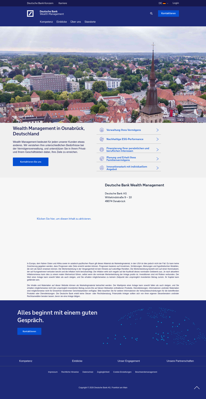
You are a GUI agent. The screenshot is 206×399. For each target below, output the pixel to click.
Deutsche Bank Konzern (40, 3)
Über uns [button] (81, 21)
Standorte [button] (95, 21)
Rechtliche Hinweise (70, 372)
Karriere (63, 3)
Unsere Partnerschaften (180, 361)
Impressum (53, 372)
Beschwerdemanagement (146, 372)
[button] (64, 218)
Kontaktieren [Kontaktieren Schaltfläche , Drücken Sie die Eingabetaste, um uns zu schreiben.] (168, 13)
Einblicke (77, 361)
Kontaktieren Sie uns (30, 161)
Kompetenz (25, 361)
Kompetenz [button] (52, 21)
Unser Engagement (129, 361)
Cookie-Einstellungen (122, 372)
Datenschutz (88, 372)
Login (176, 3)
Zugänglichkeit (103, 372)
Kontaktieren (29, 331)
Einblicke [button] (67, 21)
